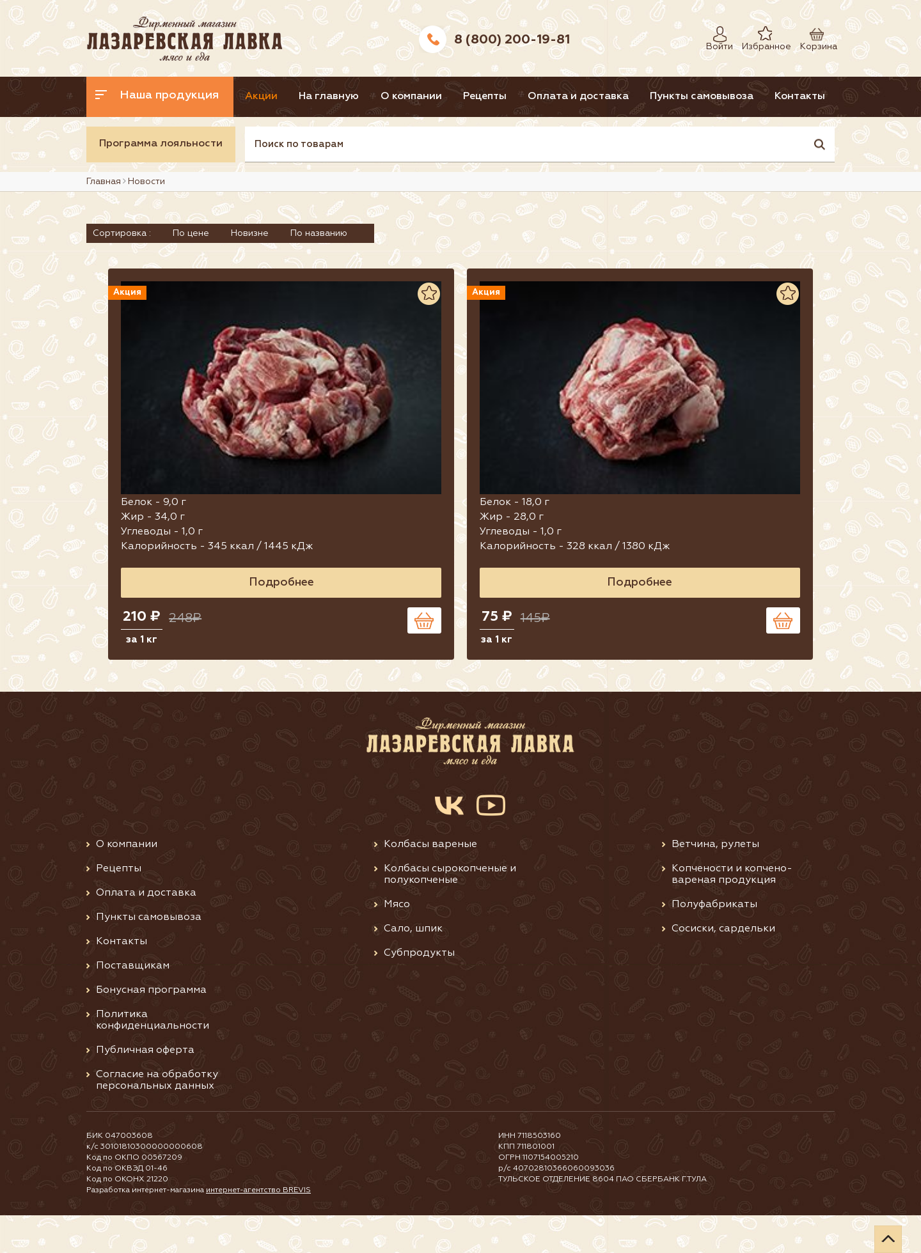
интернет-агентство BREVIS (259, 1228)
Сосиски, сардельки (723, 966)
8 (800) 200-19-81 (512, 39)
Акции (274, 96)
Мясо (397, 942)
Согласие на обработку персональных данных (157, 1117)
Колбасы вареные (430, 881)
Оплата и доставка (637, 96)
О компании (446, 96)
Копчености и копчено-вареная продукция (732, 911)
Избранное (757, 34)
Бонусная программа (151, 1027)
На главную (353, 96)
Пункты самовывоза (772, 96)
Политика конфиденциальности (152, 1057)
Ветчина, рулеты (715, 881)
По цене (191, 273)
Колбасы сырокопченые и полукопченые (450, 911)
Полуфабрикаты (714, 942)
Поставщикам (132, 1003)
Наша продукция (158, 95)
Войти (716, 34)
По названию (318, 273)
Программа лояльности (161, 184)
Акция (240, 333)
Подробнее (337, 617)
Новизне (250, 273)
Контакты (122, 137)
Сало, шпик (413, 966)
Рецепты (532, 96)
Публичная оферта (145, 1087)
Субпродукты (419, 990)
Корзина (812, 34)
